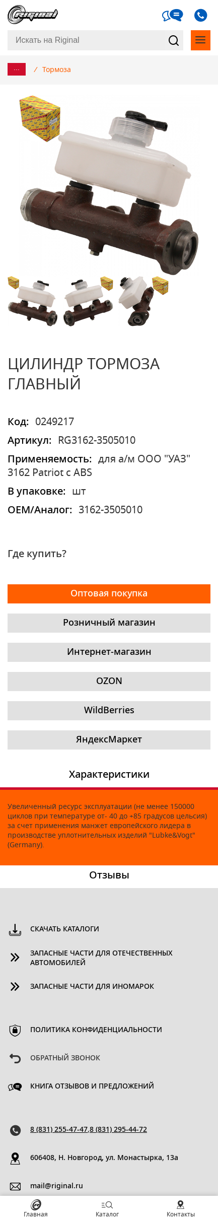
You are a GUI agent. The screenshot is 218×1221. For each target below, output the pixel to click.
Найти (174, 40)
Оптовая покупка (109, 593)
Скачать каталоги (64, 929)
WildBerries (109, 710)
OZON (109, 681)
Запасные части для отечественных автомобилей (101, 958)
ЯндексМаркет (109, 739)
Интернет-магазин (109, 652)
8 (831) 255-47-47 (59, 1129)
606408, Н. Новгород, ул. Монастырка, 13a (104, 1158)
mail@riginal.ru (56, 1186)
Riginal (33, 15)
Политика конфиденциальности (96, 1030)
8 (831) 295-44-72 (118, 1129)
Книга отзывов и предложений (92, 1086)
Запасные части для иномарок (92, 986)
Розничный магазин (109, 623)
